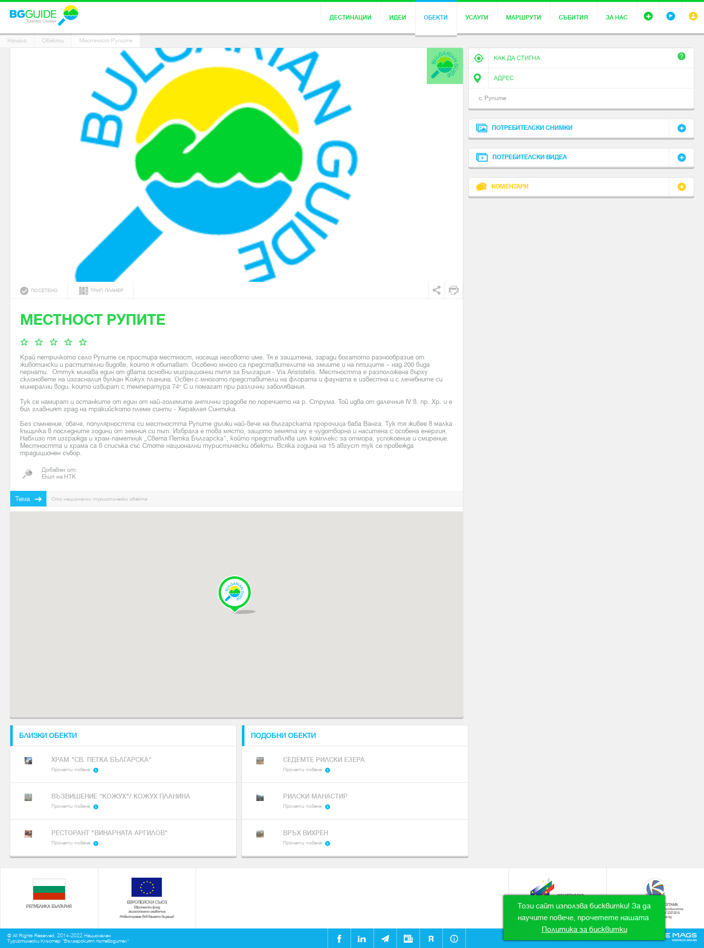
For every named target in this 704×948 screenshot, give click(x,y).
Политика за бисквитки (584, 929)
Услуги (476, 17)
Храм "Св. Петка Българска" (101, 759)
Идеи (397, 17)
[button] (236, 594)
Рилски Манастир (315, 796)
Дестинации (351, 17)
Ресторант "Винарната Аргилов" (109, 833)
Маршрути (523, 17)
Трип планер (101, 291)
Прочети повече (70, 769)
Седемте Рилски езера (324, 759)
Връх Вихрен (305, 833)
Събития (573, 17)
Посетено (39, 291)
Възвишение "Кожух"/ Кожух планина (120, 796)
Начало (17, 40)
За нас (617, 17)
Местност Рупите (105, 40)
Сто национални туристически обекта (99, 499)
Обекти (436, 17)
